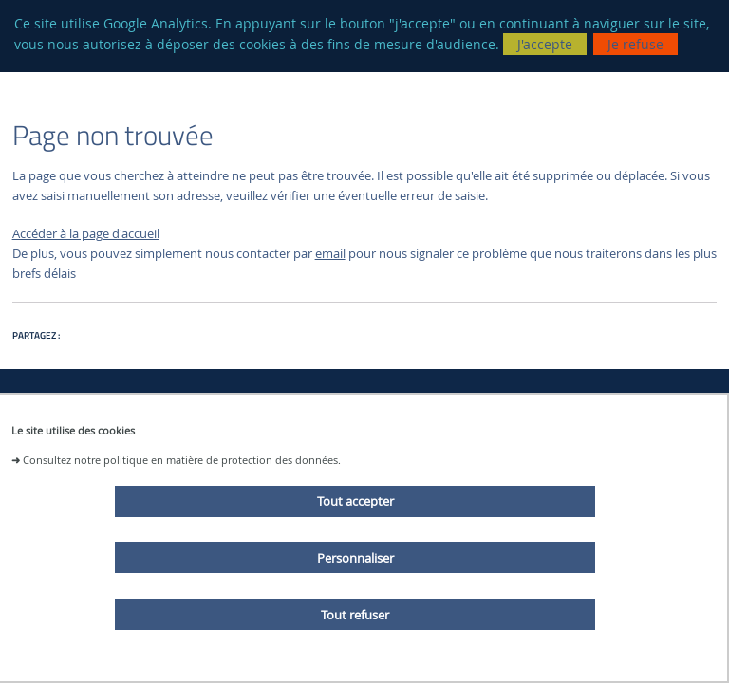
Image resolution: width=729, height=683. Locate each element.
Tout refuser (355, 614)
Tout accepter (355, 500)
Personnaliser (355, 557)
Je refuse (636, 44)
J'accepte (544, 44)
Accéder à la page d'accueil (85, 234)
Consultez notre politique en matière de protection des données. (182, 459)
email (330, 254)
